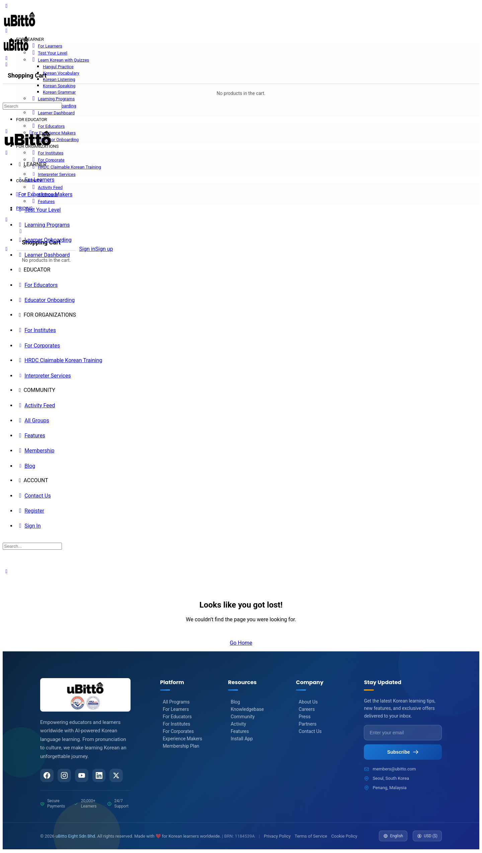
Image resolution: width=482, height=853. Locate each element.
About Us (308, 702)
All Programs (176, 702)
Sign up (104, 249)
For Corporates (178, 731)
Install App (242, 738)
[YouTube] (83, 776)
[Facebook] (47, 776)
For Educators (177, 716)
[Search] (6, 58)
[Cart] (46, 231)
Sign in (87, 249)
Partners (307, 724)
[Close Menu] (6, 152)
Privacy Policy (277, 836)
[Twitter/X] (119, 776)
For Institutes (176, 724)
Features (240, 731)
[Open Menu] (6, 30)
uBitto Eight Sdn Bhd (75, 836)
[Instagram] (65, 776)
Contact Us (310, 731)
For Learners (176, 709)
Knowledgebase (247, 709)
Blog (235, 702)
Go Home (241, 643)
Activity (238, 724)
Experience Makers (182, 738)
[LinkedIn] (101, 776)
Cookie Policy (344, 836)
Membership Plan (181, 746)
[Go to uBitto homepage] (19, 27)
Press (304, 716)
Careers (307, 709)
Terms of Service (311, 836)
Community (243, 716)
